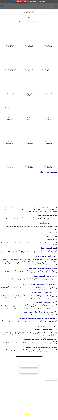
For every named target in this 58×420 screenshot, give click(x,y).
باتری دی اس (18, 14)
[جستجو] (2, 6)
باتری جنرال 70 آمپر (29, 93)
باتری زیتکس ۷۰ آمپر (48, 117)
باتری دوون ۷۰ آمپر (10, 93)
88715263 (37, 279)
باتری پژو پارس (24, 396)
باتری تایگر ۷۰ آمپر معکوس (10, 69)
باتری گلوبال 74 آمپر (48, 166)
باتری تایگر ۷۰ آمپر (29, 69)
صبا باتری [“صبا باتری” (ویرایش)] (39, 386)
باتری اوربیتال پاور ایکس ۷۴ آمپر (48, 69)
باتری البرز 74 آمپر (29, 45)
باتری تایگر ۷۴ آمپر (48, 93)
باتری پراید (24, 386)
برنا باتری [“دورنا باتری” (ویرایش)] (39, 396)
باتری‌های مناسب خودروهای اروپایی (32, 14)
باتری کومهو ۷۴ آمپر (29, 141)
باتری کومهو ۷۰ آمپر (48, 141)
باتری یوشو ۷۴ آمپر (10, 166)
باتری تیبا (25, 393)
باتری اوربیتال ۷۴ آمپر (9, 45)
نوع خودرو (46, 14)
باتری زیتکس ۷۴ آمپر (29, 117)
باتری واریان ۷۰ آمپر (29, 166)
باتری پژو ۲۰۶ (24, 388)
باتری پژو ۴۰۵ (24, 398)
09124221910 (30, 279)
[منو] (56, 6)
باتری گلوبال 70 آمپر (10, 141)
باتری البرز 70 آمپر (48, 45)
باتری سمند (24, 391)
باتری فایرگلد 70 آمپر (10, 117)
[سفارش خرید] (29, 21)
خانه (52, 14)
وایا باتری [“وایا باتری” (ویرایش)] (39, 389)
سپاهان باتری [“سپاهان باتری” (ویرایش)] (38, 392)
